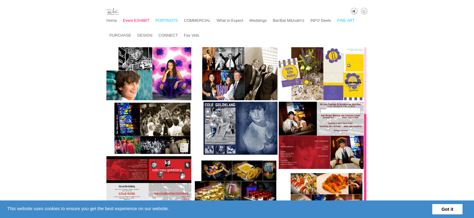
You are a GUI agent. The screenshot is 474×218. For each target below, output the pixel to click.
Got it (447, 209)
